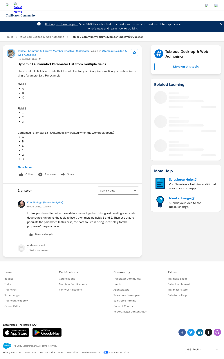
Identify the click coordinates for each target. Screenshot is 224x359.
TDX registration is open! (61, 24)
